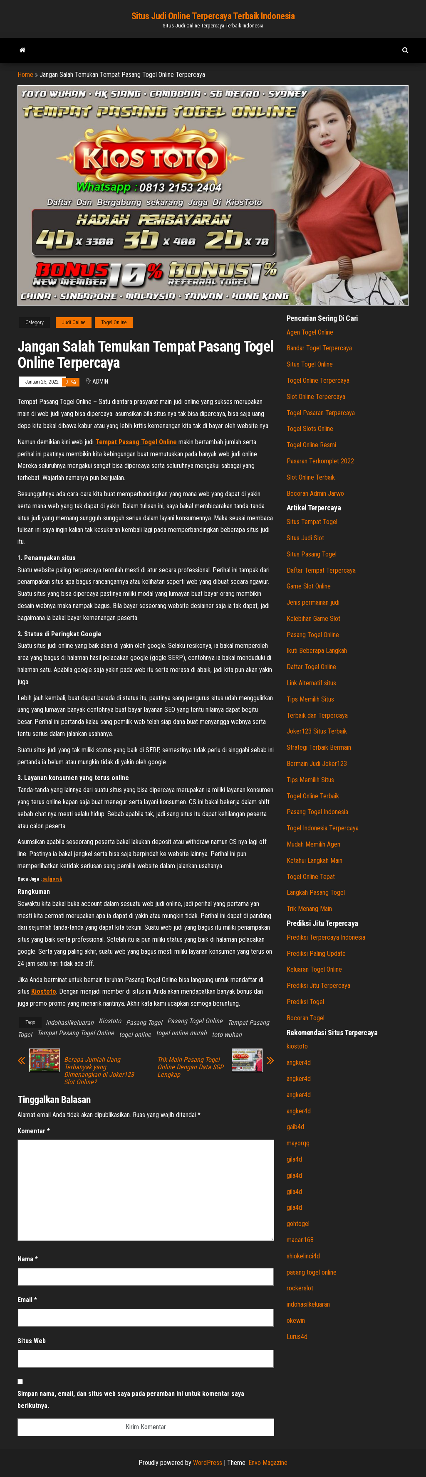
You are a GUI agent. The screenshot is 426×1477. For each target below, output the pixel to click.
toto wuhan (227, 1035)
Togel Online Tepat (311, 877)
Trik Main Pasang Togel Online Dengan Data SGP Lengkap (190, 1067)
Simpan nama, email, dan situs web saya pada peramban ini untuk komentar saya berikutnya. (130, 1400)
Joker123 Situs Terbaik (317, 731)
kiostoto (297, 1046)
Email (27, 1300)
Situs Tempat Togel (312, 522)
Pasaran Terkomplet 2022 (320, 461)
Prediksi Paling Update (316, 954)
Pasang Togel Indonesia (317, 812)
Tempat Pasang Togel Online (75, 1033)
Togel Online (113, 322)
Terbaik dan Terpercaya (317, 715)
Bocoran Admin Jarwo (315, 493)
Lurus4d (297, 1337)
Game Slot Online (309, 586)
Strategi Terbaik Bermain (319, 747)
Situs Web (31, 1341)
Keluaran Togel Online (314, 969)
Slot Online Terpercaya (316, 397)
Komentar (33, 1131)
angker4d (299, 1062)
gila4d (294, 1159)
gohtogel (298, 1224)
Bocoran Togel (305, 1018)
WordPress (207, 1463)
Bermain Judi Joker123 (317, 764)
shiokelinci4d (303, 1256)
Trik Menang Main (309, 909)
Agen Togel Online (310, 332)
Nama (27, 1259)
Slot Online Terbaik (311, 477)
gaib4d (295, 1127)
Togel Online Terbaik (313, 796)
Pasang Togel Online (195, 1021)
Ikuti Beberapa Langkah (317, 651)
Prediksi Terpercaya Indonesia (326, 937)
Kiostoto (110, 1021)
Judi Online (73, 322)
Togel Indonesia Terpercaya (323, 828)
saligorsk (52, 879)
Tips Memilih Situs (310, 699)
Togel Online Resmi (311, 445)
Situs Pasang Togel (312, 554)
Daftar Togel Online (311, 667)
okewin (296, 1320)
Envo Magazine (267, 1463)
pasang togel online (312, 1272)
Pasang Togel (144, 1023)
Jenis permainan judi (313, 602)
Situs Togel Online (310, 364)
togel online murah (181, 1033)
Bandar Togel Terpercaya (319, 348)
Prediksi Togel (305, 1002)
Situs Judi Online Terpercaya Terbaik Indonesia (213, 16)
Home (25, 75)
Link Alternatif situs (311, 683)
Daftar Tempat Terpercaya (321, 570)
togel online (135, 1035)
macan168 (300, 1240)
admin (100, 381)
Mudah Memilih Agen (313, 844)
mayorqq (298, 1143)
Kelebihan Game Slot (313, 619)
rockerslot (300, 1288)
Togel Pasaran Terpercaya (321, 413)
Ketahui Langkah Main (314, 860)
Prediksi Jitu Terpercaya (318, 986)
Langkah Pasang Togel (316, 892)
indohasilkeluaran (70, 1023)
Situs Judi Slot (305, 538)
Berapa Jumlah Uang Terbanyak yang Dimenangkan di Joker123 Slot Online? (99, 1071)
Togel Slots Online (310, 429)
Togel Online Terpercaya (318, 380)
